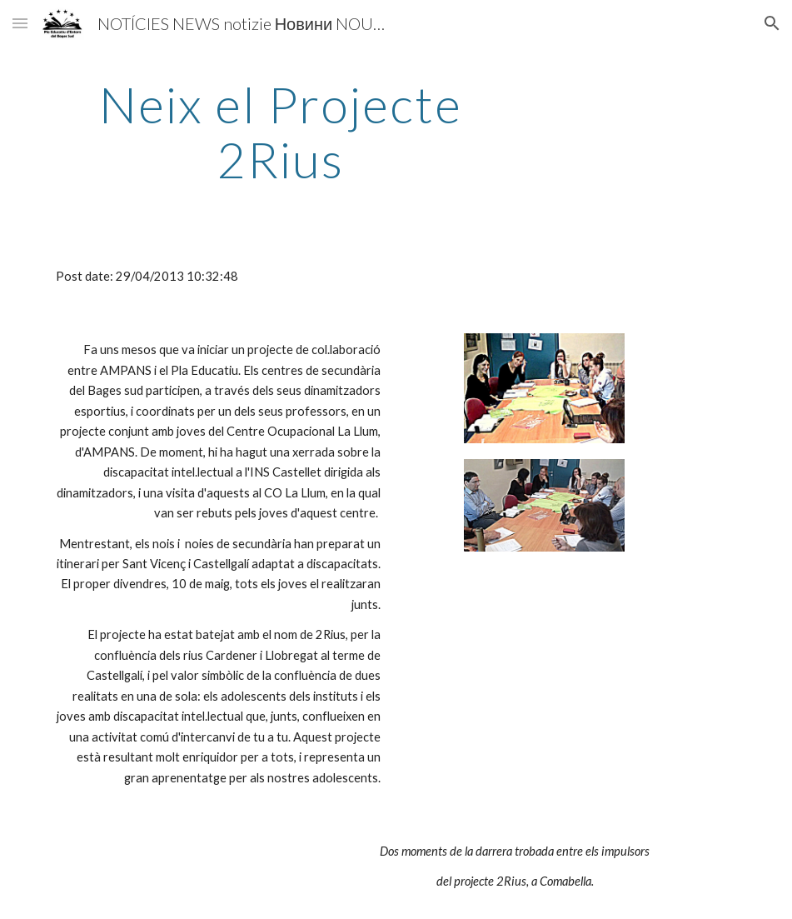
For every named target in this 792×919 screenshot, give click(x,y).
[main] (280, 131)
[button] (20, 23)
